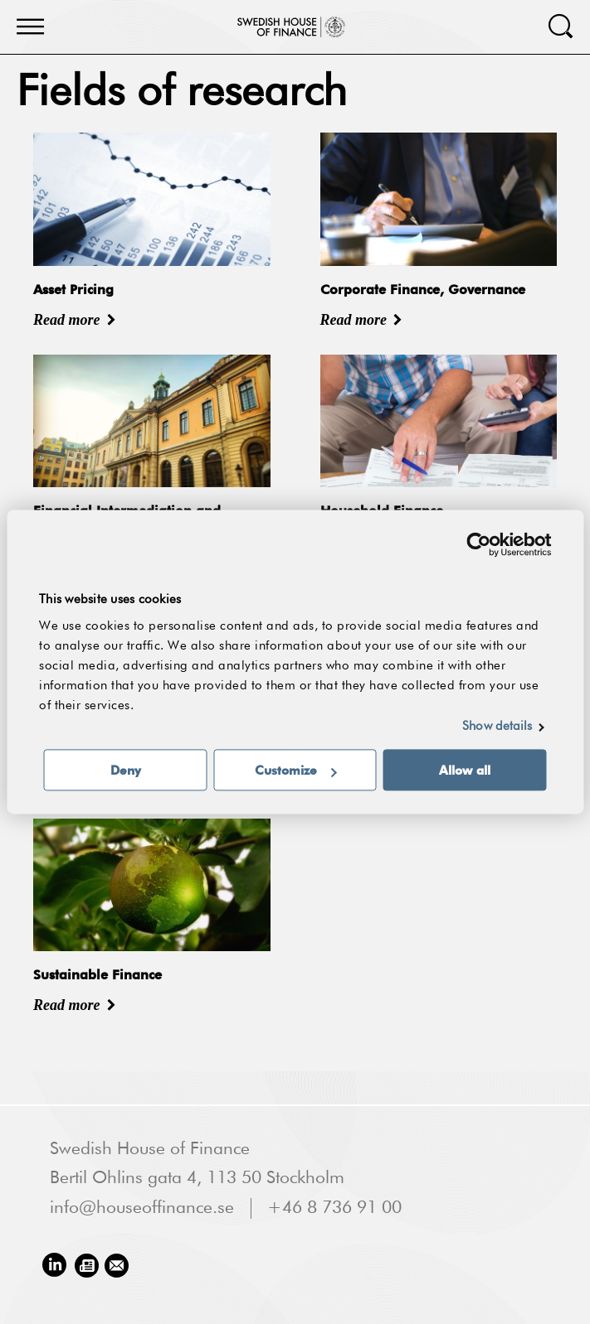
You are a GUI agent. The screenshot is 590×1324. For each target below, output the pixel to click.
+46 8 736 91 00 (334, 1208)
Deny (125, 770)
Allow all (464, 770)
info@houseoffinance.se (142, 1208)
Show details (497, 727)
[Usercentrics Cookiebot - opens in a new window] (478, 544)
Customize (296, 770)
